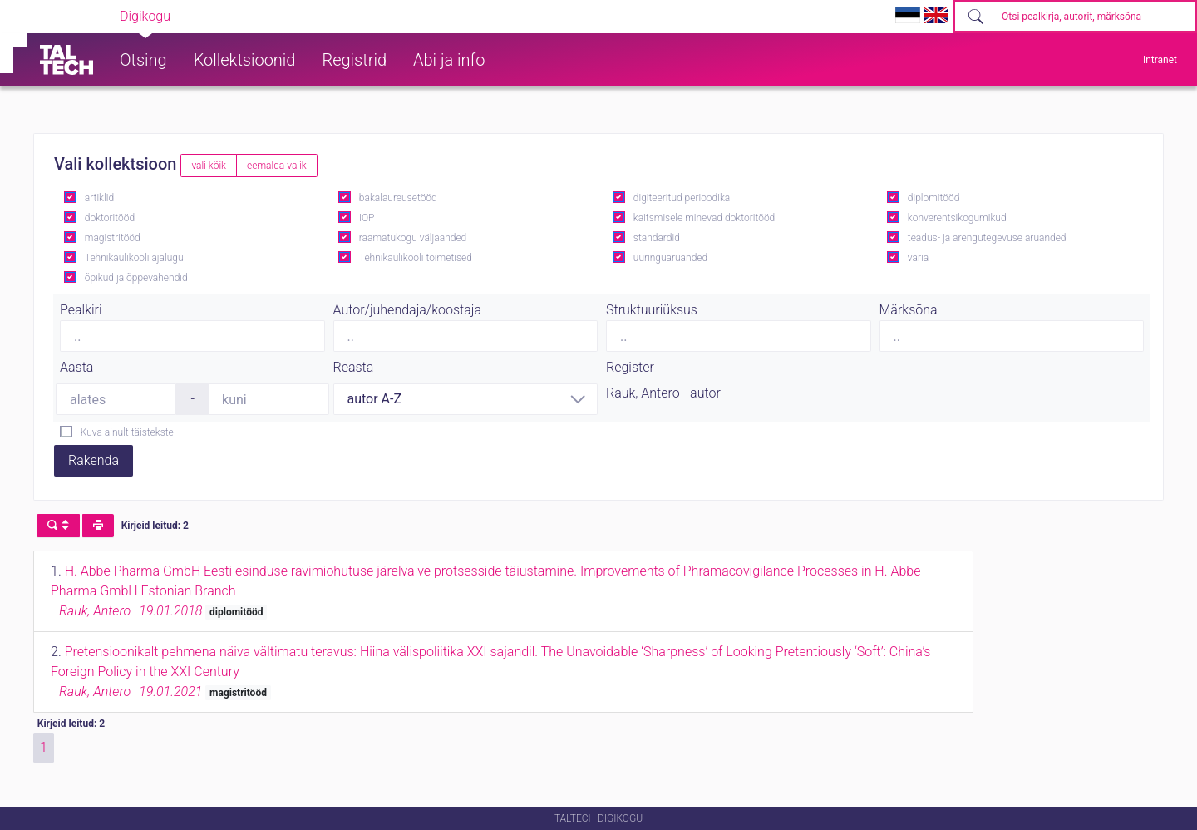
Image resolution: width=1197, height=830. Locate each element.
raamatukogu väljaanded (413, 238)
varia (918, 258)
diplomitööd (934, 198)
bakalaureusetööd (398, 198)
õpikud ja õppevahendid (136, 278)
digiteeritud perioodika (681, 198)
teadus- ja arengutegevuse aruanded (987, 238)
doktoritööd (110, 218)
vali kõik (208, 165)
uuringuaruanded (670, 258)
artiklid (99, 198)
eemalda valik (277, 165)
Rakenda (93, 460)
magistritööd (112, 238)
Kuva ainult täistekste (127, 432)
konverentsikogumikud (957, 218)
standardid (656, 238)
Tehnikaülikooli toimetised (415, 258)
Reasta (353, 367)
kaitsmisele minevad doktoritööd (704, 218)
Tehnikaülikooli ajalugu (134, 258)
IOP (367, 218)
